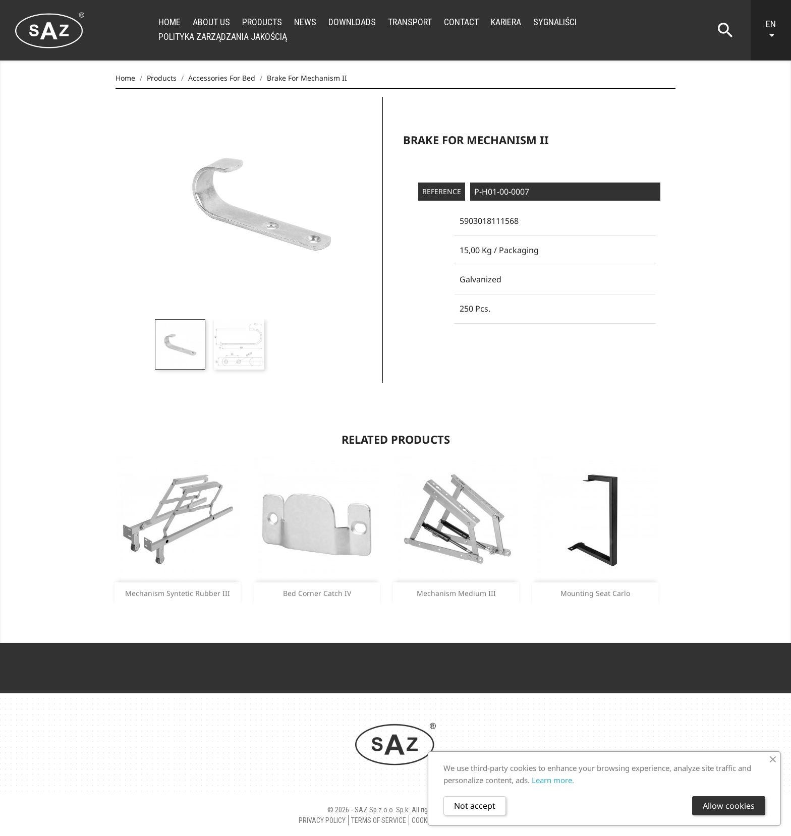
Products (262, 22)
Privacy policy (322, 820)
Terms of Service (378, 820)
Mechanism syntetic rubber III (177, 593)
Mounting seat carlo (595, 593)
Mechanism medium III (456, 593)
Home (169, 22)
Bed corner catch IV (317, 593)
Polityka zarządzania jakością (222, 36)
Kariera (506, 22)
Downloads (352, 22)
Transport (410, 22)
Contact (461, 22)
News (305, 22)
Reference (441, 191)
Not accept (474, 805)
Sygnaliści (555, 22)
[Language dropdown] (776, 30)
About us (211, 22)
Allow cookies (729, 805)
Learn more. (553, 780)
